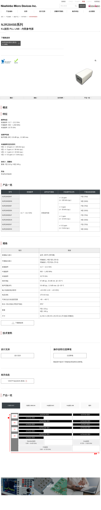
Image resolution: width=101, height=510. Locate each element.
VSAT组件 (23, 16)
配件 (90, 405)
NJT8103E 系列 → (86, 428)
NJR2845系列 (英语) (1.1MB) (9, 43)
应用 (25, 11)
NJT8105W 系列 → (45, 421)
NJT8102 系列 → (31, 437)
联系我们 (97, 1)
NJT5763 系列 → (45, 414)
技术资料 (60, 98)
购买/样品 (75, 11)
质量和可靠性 (58, 11)
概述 (11, 98)
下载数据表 (17, 323)
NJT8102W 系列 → (45, 434)
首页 (2, 16)
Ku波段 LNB (70, 405)
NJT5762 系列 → (31, 418)
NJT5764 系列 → (86, 414)
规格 (35, 98)
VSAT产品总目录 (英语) (17, 381)
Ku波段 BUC (50, 405)
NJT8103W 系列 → (45, 428)
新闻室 (63, 1)
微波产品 (16, 16)
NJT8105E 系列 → (86, 421)
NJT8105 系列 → (31, 424)
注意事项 (70, 355)
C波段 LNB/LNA (30, 405)
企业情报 (92, 11)
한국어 (89, 1)
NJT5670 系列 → (86, 424)
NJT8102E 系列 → (86, 434)
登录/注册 (82, 6)
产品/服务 (9, 11)
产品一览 (87, 98)
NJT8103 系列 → (31, 431)
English (77, 1)
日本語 (71, 1)
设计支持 (42, 11)
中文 (83, 1)
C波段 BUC (11, 405)
